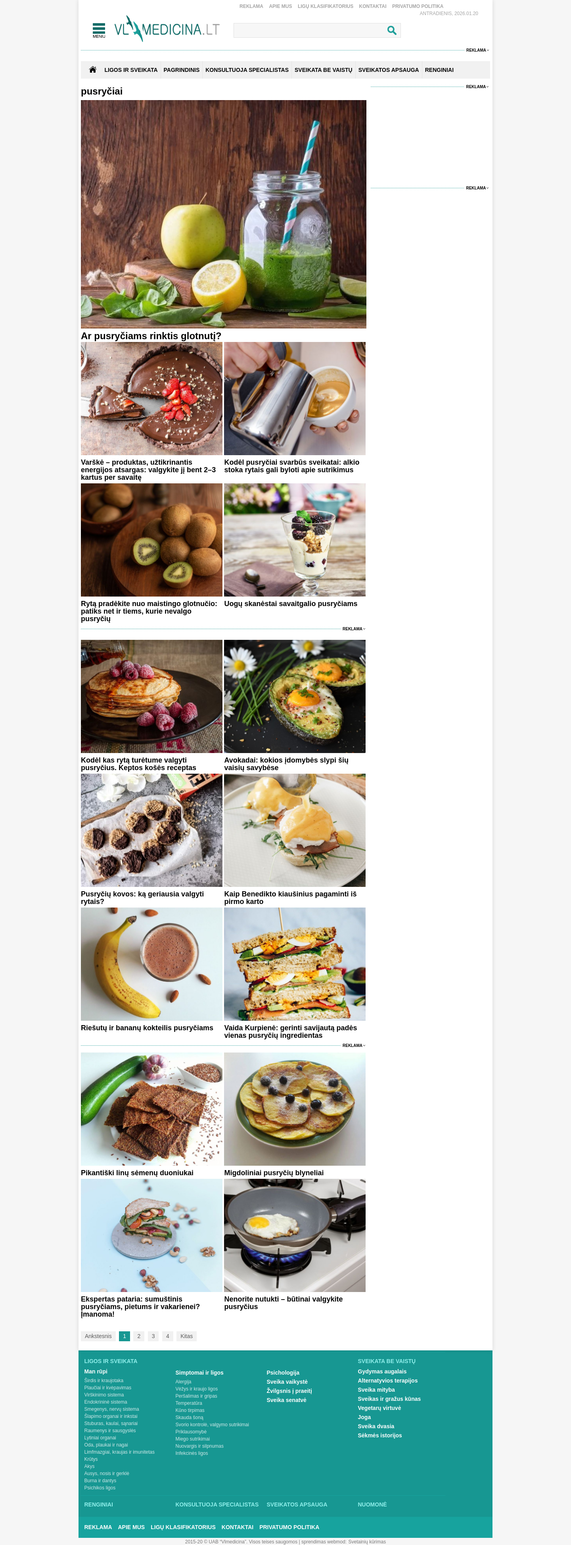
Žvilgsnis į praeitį (289, 1391)
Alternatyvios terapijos (388, 1380)
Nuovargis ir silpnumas (200, 1446)
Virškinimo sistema (104, 1395)
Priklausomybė (191, 1432)
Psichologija (283, 1372)
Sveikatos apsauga (297, 1504)
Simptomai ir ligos (200, 1372)
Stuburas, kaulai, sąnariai (111, 1423)
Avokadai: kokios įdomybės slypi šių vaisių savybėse (286, 764)
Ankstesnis (98, 1336)
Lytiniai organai (100, 1438)
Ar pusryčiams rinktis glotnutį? (151, 335)
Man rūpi (95, 1371)
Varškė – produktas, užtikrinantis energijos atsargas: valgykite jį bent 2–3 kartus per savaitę (148, 469)
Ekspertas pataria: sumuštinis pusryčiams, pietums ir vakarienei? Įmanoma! (140, 1306)
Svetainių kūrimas (367, 1542)
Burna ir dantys (100, 1480)
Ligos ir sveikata (130, 70)
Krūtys (91, 1459)
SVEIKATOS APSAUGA (388, 70)
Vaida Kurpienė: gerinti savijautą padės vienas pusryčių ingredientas (290, 1031)
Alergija (184, 1382)
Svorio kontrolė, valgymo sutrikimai (212, 1424)
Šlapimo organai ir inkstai (111, 1416)
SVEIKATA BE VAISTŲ (324, 70)
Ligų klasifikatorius (325, 6)
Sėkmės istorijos (380, 1435)
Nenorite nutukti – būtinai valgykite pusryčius (283, 1303)
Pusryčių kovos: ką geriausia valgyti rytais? (142, 898)
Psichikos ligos (100, 1488)
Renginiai (98, 1504)
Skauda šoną (189, 1417)
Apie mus (280, 6)
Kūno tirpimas (190, 1410)
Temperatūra (189, 1403)
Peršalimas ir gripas (196, 1396)
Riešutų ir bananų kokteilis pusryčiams (147, 1028)
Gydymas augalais (382, 1371)
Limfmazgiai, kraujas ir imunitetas (119, 1452)
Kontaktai (373, 6)
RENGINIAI (439, 70)
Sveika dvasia (376, 1426)
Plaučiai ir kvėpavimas (108, 1387)
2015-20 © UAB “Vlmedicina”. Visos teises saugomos (241, 1542)
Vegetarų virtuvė (379, 1408)
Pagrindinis (182, 70)
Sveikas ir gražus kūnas (389, 1399)
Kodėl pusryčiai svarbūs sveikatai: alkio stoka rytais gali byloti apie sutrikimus (291, 466)
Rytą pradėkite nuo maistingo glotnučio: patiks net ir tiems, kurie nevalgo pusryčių (149, 611)
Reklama (251, 6)
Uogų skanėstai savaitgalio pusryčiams (290, 604)
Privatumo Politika (418, 6)
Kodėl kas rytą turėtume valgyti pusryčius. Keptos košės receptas (138, 764)
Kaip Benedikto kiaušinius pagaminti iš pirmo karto (290, 898)
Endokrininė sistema (105, 1402)
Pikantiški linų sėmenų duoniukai (137, 1173)
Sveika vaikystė (287, 1382)
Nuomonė (372, 1504)
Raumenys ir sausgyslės (110, 1430)
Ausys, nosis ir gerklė (106, 1473)
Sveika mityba (376, 1390)
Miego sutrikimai (193, 1439)
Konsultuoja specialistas (217, 1504)
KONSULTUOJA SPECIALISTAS (247, 70)
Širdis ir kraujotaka (104, 1380)
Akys (89, 1466)
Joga (364, 1417)
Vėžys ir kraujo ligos (197, 1389)
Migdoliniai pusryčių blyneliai (274, 1173)
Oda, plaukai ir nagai (106, 1445)
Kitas (186, 1336)
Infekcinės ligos (192, 1453)
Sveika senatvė (287, 1400)
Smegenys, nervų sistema (111, 1409)
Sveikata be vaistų (387, 1361)
